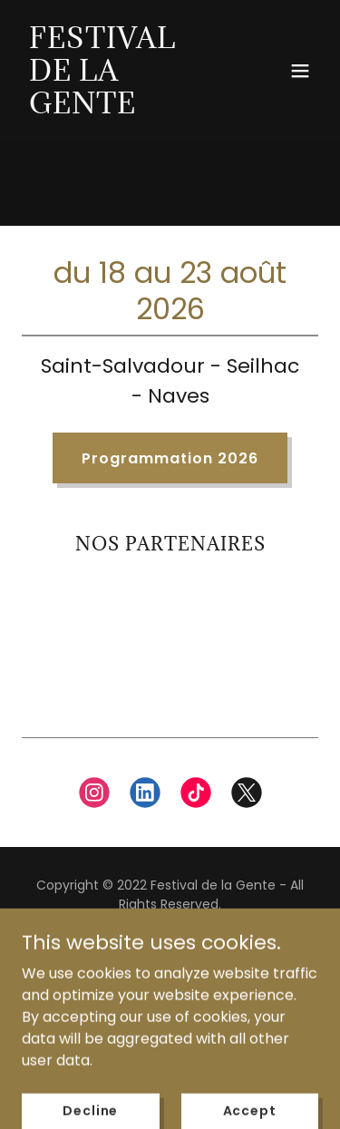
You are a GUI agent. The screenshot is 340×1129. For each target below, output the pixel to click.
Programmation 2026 (170, 458)
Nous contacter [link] (170, 980)
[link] (125, 108)
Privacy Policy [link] (169, 950)
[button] (300, 71)
